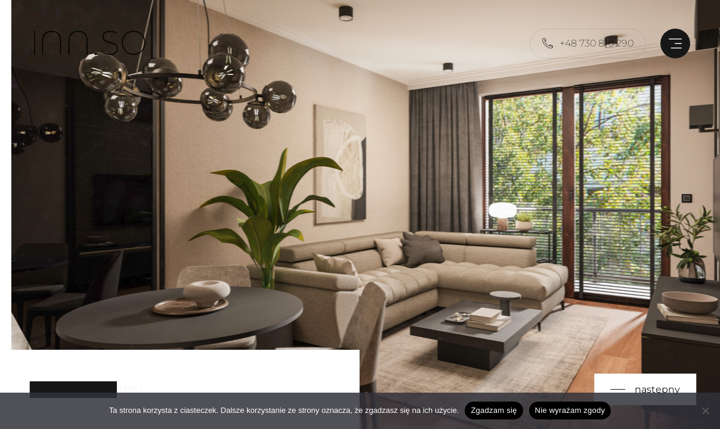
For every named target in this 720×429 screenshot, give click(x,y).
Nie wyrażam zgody (570, 410)
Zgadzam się (494, 410)
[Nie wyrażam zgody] (705, 410)
